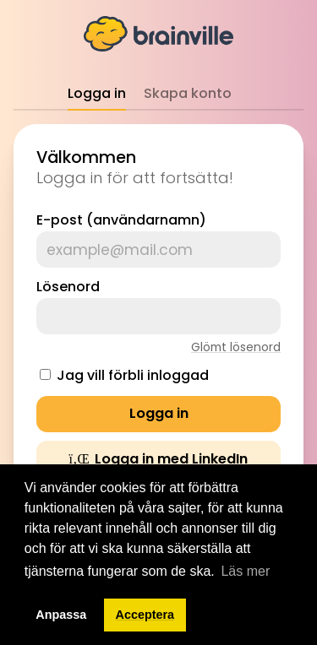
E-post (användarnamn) (121, 220)
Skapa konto (188, 93)
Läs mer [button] (245, 571)
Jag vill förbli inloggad (133, 375)
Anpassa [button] (61, 614)
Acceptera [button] (145, 614)
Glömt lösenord (236, 347)
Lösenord (68, 286)
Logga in (97, 93)
